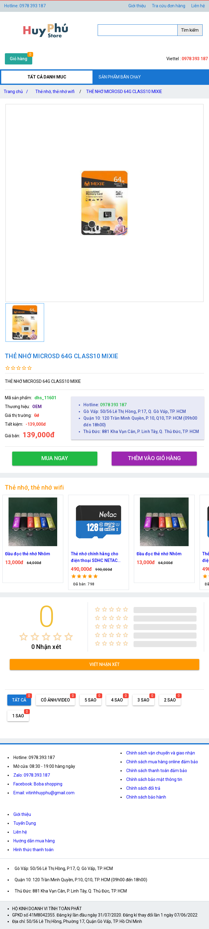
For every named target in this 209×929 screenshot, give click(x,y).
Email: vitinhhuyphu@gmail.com (44, 792)
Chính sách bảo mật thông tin (154, 779)
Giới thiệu (22, 814)
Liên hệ (198, 5)
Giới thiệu (137, 5)
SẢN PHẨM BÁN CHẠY (120, 77)
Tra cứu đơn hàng (168, 5)
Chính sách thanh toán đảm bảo (156, 770)
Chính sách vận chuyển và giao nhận (160, 752)
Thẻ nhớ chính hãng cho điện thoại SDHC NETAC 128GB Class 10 (94, 557)
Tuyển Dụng (24, 823)
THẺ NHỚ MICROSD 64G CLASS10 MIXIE (124, 91)
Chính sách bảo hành (146, 797)
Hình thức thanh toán (33, 849)
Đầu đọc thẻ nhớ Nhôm (27, 553)
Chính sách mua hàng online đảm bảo (162, 761)
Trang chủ (17, 91)
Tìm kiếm (190, 30)
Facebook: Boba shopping (37, 784)
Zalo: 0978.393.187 (31, 775)
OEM (37, 406)
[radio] (23, 636)
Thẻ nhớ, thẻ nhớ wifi (55, 91)
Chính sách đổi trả (143, 788)
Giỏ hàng (18, 58)
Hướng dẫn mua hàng (34, 840)
